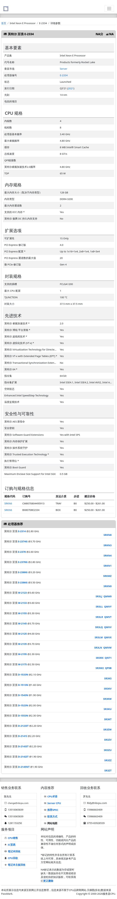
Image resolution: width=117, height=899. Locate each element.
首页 (3, 23)
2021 (71, 88)
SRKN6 (8, 503)
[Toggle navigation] (109, 8)
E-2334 (64, 75)
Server (63, 68)
